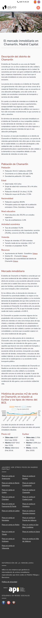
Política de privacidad (9, 582)
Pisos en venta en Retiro (10, 524)
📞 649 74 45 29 (23, 2)
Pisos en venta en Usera (31, 531)
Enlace (35, 253)
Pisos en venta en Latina (10, 511)
